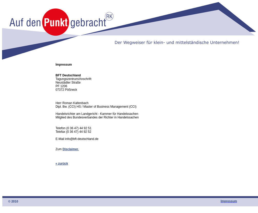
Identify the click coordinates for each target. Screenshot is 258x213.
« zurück (62, 163)
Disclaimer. (70, 149)
